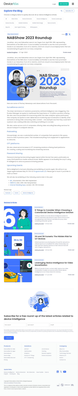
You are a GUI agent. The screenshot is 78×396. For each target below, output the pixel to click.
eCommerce (45, 349)
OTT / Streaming (29, 357)
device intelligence (28, 193)
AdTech (26, 349)
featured (7, 193)
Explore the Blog (13, 10)
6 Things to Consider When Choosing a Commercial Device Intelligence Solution (54, 211)
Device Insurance (46, 355)
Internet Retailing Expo (18, 185)
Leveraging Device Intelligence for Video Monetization (54, 264)
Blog (9, 34)
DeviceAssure (7, 353)
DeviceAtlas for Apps (9, 351)
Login (54, 4)
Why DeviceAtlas (64, 351)
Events (16, 193)
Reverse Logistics (46, 353)
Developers (13, 374)
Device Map (7, 355)
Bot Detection (31, 372)
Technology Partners (65, 353)
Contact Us (63, 360)
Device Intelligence (9, 372)
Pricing (6, 360)
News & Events (14, 34)
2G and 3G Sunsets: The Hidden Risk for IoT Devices (53, 237)
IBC (11, 181)
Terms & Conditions (9, 382)
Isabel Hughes (12, 52)
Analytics (26, 353)
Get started (63, 4)
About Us (62, 349)
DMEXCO (13, 183)
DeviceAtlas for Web (9, 349)
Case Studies (39, 372)
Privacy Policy (14, 332)
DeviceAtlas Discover (9, 357)
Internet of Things (29, 355)
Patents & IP (63, 355)
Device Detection (21, 372)
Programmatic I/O (40, 171)
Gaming (44, 351)
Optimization (28, 351)
